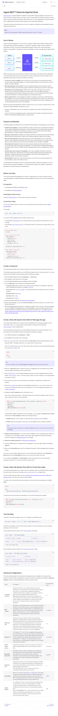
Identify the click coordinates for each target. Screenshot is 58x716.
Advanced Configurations (28, 300)
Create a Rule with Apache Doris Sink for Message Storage (20, 311)
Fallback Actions (21, 437)
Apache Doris (6, 15)
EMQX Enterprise (8, 2)
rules (26, 187)
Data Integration (18, 190)
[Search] (20, 2)
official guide (12, 197)
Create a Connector (10, 389)
